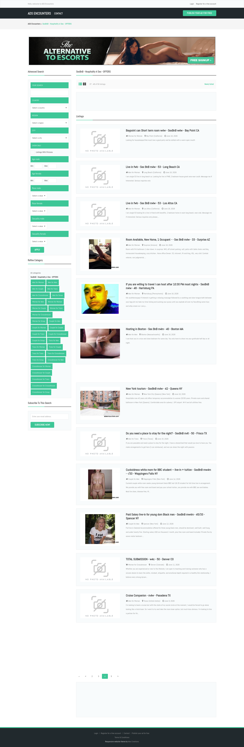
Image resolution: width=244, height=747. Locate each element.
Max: (46, 166)
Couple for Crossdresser (58, 334)
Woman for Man (38, 301)
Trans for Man (54, 340)
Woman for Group (38, 321)
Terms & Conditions (122, 737)
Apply (37, 249)
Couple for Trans (38, 334)
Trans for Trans (37, 353)
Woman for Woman (55, 301)
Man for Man (52, 282)
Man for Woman (38, 282)
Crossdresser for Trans (40, 379)
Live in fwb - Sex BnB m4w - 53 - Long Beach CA (153, 167)
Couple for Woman (39, 327)
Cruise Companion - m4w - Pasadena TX (148, 595)
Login (192, 3)
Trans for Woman (38, 347)
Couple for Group (38, 340)
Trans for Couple (55, 347)
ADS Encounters (39, 13)
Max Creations (133, 741)
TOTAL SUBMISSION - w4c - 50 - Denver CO (150, 559)
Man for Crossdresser (40, 295)
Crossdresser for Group (41, 392)
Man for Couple (37, 288)
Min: (32, 166)
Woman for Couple (39, 308)
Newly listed (209, 84)
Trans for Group (38, 360)
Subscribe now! (42, 424)
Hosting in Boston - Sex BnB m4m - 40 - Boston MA (154, 329)
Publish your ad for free (199, 13)
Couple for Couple (56, 327)
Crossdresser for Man (56, 360)
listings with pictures (44, 152)
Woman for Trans (56, 308)
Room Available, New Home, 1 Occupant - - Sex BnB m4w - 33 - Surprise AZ (168, 239)
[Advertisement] (146, 101)
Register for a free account (206, 3)
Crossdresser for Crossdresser (43, 385)
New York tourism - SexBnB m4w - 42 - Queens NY (154, 388)
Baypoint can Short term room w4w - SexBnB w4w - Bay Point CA (162, 130)
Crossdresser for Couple (41, 372)
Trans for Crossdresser (56, 353)
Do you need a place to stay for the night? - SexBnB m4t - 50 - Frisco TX (166, 433)
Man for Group (57, 295)
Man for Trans (52, 288)
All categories (36, 273)
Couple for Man (54, 321)
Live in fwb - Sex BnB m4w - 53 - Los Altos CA (151, 203)
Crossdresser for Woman (41, 366)
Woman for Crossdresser (41, 314)
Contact (58, 13)
